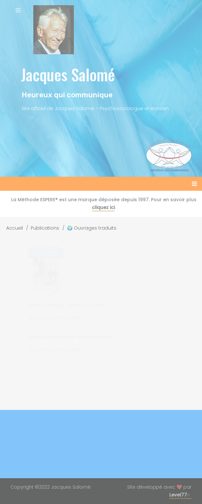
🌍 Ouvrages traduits (91, 228)
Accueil (14, 228)
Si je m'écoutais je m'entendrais (70, 337)
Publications (45, 228)
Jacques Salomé (68, 74)
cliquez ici (103, 207)
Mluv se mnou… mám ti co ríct (66, 305)
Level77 (180, 495)
